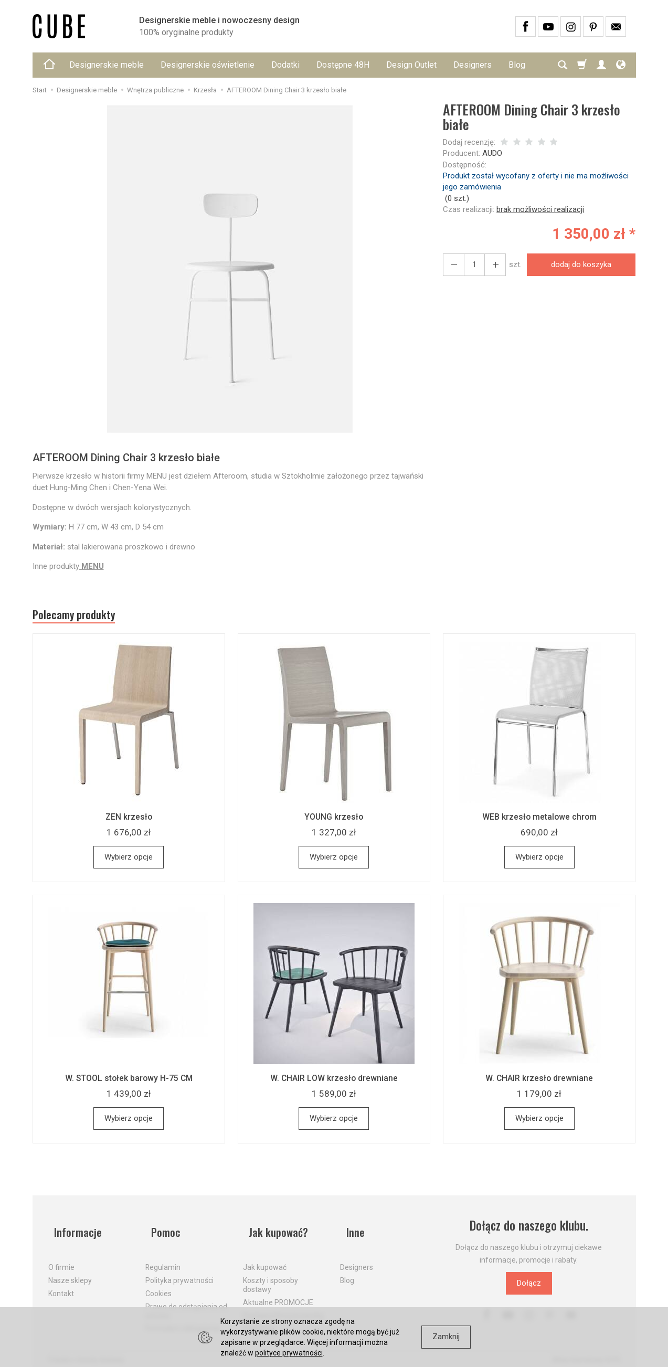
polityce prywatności (289, 1353)
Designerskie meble (106, 65)
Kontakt (61, 1284)
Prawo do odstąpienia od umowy (186, 1301)
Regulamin (163, 1258)
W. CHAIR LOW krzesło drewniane (334, 1082)
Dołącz (529, 1287)
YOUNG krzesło (334, 820)
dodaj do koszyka (577, 264)
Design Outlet (411, 65)
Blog (347, 1271)
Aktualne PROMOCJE (278, 1293)
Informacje (73, 1229)
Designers (472, 65)
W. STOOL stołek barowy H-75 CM (128, 1082)
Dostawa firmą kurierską (283, 1306)
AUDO (492, 153)
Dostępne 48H (342, 65)
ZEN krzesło (129, 820)
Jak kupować (265, 1258)
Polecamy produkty (82, 617)
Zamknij (446, 1336)
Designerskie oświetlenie (208, 65)
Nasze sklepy (70, 1271)
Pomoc (161, 1229)
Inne (350, 1229)
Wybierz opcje (128, 861)
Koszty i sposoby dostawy (270, 1276)
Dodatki (285, 65)
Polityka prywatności (179, 1271)
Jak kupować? (275, 1229)
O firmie (61, 1258)
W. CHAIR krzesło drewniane (539, 1082)
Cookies (158, 1284)
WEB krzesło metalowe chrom (539, 820)
